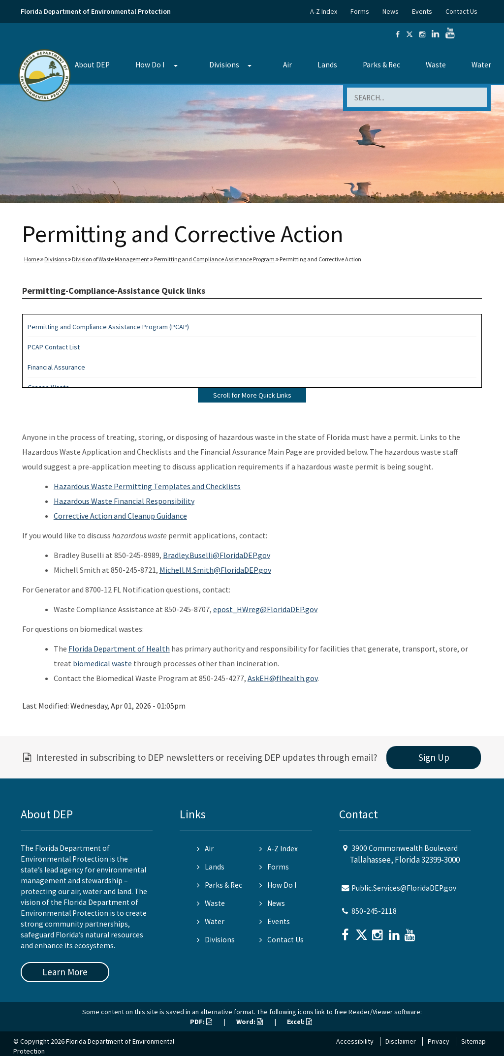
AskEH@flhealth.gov (282, 678)
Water (481, 64)
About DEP (92, 64)
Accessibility (355, 1041)
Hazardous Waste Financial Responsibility (124, 501)
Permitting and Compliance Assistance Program (214, 259)
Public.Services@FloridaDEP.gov (403, 888)
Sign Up (433, 757)
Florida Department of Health (119, 648)
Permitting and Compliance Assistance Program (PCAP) (108, 326)
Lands (327, 64)
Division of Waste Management (110, 259)
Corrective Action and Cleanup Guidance (120, 516)
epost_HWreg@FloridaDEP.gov (265, 609)
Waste (436, 64)
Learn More (65, 972)
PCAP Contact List (54, 346)
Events (422, 11)
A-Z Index (323, 11)
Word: (249, 1021)
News (390, 11)
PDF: (201, 1021)
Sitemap (473, 1041)
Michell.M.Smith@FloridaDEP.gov (215, 570)
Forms (359, 11)
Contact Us (461, 11)
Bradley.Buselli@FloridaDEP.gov (216, 555)
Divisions (224, 64)
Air (287, 64)
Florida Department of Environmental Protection (96, 11)
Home (31, 259)
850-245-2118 (374, 911)
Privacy (438, 1041)
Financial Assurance (56, 367)
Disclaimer (400, 1041)
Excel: (299, 1021)
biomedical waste (102, 663)
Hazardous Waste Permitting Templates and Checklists (147, 486)
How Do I (149, 64)
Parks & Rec (381, 64)
